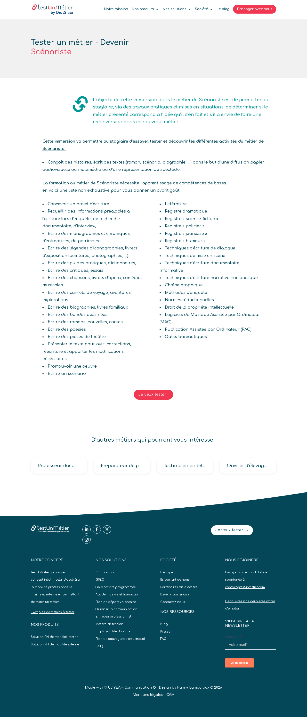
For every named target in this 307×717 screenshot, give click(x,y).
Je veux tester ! (153, 394)
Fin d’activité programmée (116, 587)
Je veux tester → (232, 530)
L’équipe (166, 572)
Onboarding (105, 572)
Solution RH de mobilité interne (54, 637)
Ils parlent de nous (175, 579)
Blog (164, 624)
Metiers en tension (109, 624)
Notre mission (116, 9)
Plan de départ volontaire (116, 602)
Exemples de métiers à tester (52, 612)
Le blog (223, 9)
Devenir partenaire (174, 594)
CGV (170, 695)
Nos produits (143, 9)
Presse (165, 631)
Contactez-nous (172, 602)
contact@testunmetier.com (245, 587)
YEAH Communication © (134, 687)
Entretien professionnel (113, 616)
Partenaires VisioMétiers (178, 587)
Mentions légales (148, 695)
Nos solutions (174, 9)
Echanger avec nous (254, 9)
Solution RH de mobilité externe (55, 644)
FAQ (163, 639)
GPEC (100, 579)
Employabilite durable (113, 631)
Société (201, 9)
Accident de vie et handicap (117, 594)
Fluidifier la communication (116, 609)
